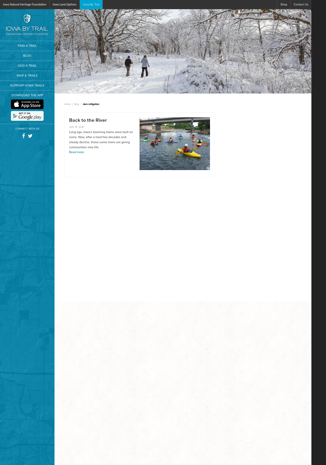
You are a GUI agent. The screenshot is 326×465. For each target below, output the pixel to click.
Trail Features (271, 139)
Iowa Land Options (64, 4)
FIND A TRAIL (27, 46)
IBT (91, 4)
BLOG (27, 56)
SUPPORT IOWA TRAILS (27, 85)
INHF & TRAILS (27, 76)
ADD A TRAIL (27, 66)
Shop (283, 4)
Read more (76, 152)
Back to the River (88, 120)
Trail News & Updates (277, 150)
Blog (264, 128)
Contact (301, 4)
